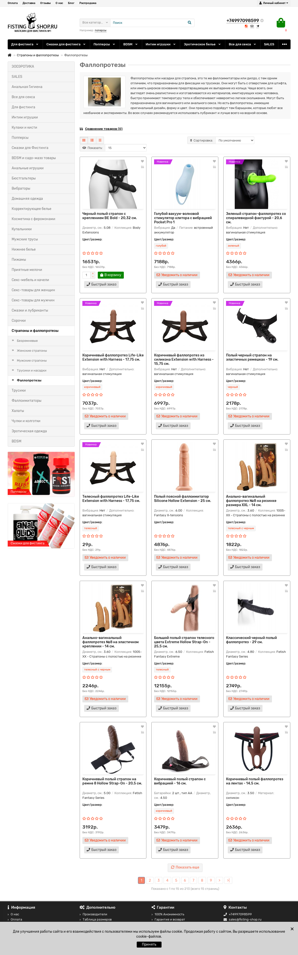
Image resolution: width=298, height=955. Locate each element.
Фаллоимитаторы (26, 401)
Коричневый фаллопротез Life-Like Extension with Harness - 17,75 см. (113, 357)
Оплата (13, 3)
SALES (269, 44)
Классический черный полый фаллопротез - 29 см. (251, 640)
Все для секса (243, 44)
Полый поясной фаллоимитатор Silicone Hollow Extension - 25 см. (182, 498)
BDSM (130, 44)
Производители (93, 914)
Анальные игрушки (28, 168)
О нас (59, 3)
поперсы (100, 30)
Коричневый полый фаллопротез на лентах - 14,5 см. (254, 781)
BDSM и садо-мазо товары (34, 158)
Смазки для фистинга (66, 44)
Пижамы (19, 260)
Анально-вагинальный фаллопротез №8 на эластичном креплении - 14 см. (110, 642)
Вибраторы (21, 188)
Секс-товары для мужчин (33, 300)
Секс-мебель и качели (30, 280)
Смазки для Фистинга (30, 148)
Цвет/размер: (92, 239)
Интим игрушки (161, 44)
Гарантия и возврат (168, 919)
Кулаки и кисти (24, 127)
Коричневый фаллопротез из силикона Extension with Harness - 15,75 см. (184, 359)
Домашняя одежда (27, 199)
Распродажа (87, 3)
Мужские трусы (25, 239)
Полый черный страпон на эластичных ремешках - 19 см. (252, 357)
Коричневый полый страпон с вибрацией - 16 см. (180, 781)
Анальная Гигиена (27, 87)
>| (228, 880)
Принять (149, 944)
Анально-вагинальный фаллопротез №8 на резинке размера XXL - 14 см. (251, 500)
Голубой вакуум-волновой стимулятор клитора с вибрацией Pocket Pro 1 (183, 218)
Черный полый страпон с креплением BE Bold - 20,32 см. (109, 216)
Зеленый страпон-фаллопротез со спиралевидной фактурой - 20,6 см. (256, 218)
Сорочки (19, 320)
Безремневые (27, 341)
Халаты (18, 411)
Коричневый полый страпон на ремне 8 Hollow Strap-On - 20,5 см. (112, 781)
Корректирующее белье (31, 209)
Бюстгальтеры (24, 178)
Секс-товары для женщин (33, 290)
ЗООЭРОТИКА (23, 66)
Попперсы (105, 44)
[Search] (152, 23)
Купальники (22, 229)
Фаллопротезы (29, 380)
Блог (71, 3)
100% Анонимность (168, 914)
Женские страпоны (32, 350)
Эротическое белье (202, 44)
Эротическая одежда (29, 431)
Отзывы (45, 3)
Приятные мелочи (27, 270)
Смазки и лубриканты (30, 310)
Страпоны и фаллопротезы (38, 55)
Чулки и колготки (26, 421)
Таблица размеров (96, 919)
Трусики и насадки (31, 370)
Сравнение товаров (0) (101, 129)
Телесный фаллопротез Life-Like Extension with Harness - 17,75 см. (111, 498)
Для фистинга (25, 44)
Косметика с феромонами (33, 219)
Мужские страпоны (32, 360)
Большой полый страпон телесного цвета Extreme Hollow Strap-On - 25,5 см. (184, 642)
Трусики (19, 390)
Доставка (29, 3)
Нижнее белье (24, 249)
